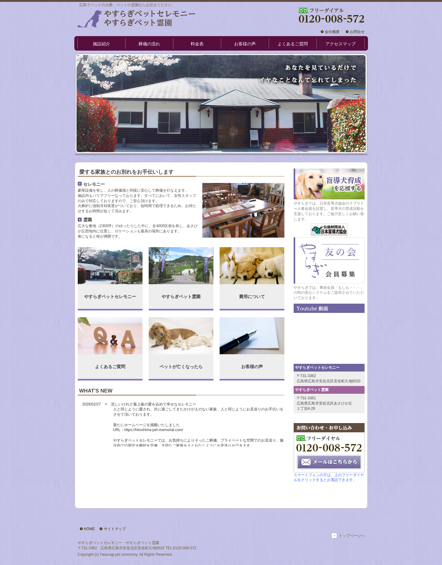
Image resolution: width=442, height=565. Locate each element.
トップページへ (352, 536)
